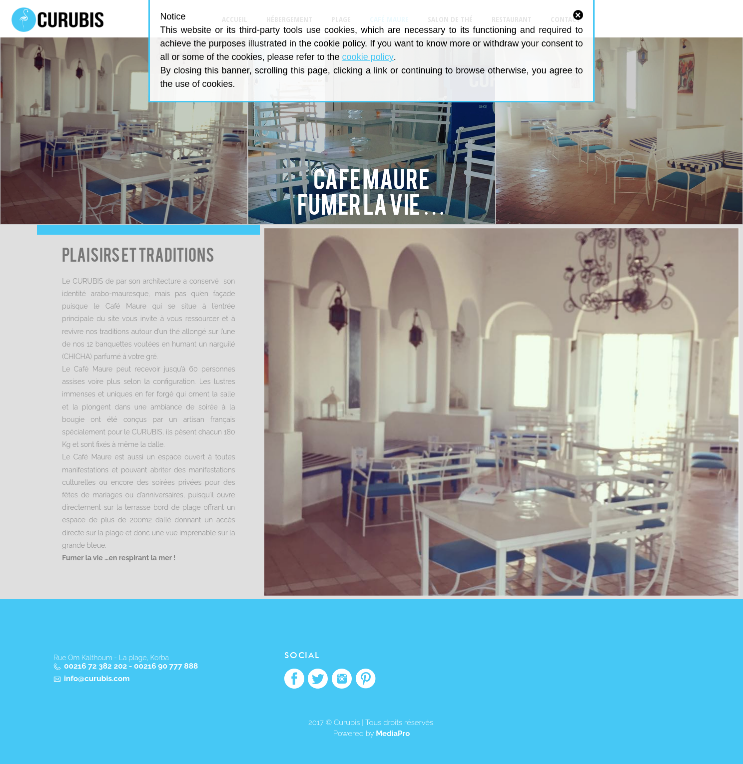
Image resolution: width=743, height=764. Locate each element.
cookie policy (368, 57)
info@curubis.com (97, 679)
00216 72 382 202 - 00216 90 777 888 (131, 666)
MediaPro (393, 733)
